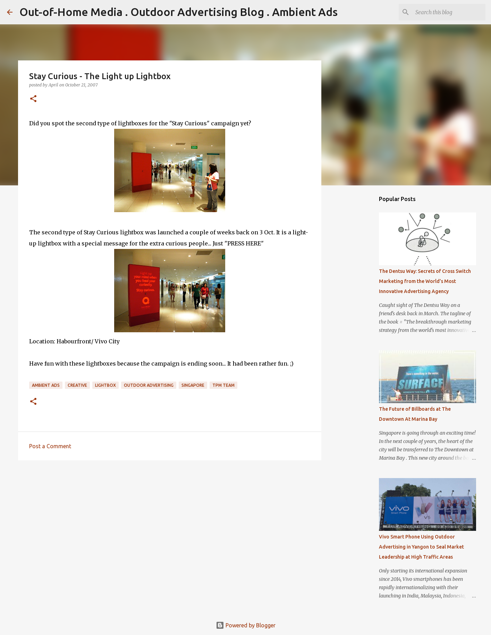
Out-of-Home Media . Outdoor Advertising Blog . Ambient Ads (178, 12)
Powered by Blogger (246, 625)
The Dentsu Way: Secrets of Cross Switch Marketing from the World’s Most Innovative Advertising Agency (425, 281)
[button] (33, 99)
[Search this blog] (449, 12)
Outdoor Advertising (148, 385)
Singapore (192, 385)
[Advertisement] (169, 519)
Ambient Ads (46, 385)
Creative (77, 385)
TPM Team (223, 385)
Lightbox (105, 385)
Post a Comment (50, 446)
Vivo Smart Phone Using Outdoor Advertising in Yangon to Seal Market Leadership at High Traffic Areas (421, 547)
